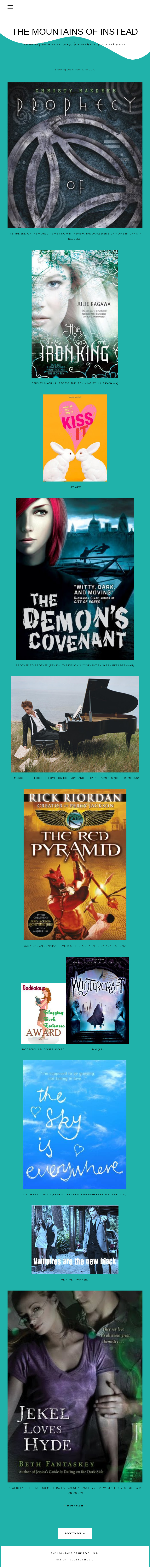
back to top (75, 1533)
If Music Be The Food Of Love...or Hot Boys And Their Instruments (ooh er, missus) (75, 777)
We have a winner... (75, 1279)
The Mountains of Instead (75, 32)
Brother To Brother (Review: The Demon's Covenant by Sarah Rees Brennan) (75, 665)
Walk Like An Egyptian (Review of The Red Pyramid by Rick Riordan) (75, 945)
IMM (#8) (97, 1049)
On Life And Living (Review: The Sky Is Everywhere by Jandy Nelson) (74, 1194)
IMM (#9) (75, 486)
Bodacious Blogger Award (43, 1049)
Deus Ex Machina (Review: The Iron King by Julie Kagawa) (75, 383)
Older (81, 1505)
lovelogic (86, 1559)
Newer (70, 1505)
